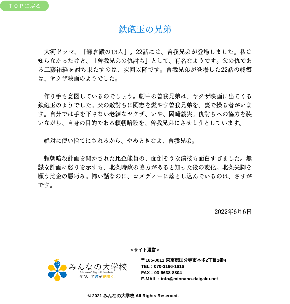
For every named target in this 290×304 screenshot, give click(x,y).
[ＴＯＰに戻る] (24, 6)
